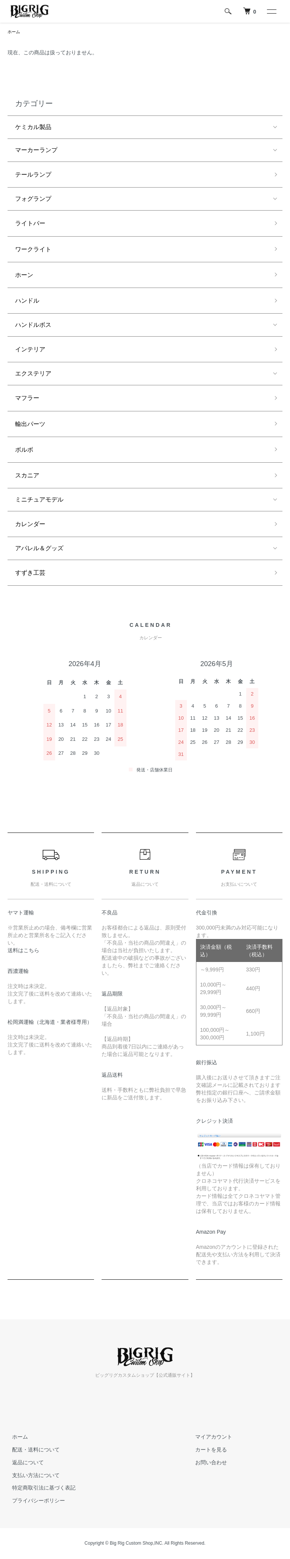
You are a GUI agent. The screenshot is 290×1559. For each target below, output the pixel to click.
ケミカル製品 (33, 128)
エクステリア (33, 374)
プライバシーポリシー (34, 1501)
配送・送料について (31, 1450)
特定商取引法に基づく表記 (39, 1488)
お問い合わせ (206, 1463)
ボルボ (24, 450)
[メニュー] (271, 11)
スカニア (27, 476)
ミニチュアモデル (39, 500)
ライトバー (30, 224)
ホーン (24, 275)
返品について (23, 1463)
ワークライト (33, 250)
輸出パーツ (30, 425)
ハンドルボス (33, 325)
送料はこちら (23, 951)
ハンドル (27, 301)
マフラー (27, 399)
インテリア (30, 350)
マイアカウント (209, 1437)
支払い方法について (31, 1476)
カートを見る (206, 1450)
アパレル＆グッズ (39, 549)
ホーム (14, 32)
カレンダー (30, 525)
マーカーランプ (36, 151)
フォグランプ (33, 199)
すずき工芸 (30, 573)
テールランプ (33, 175)
